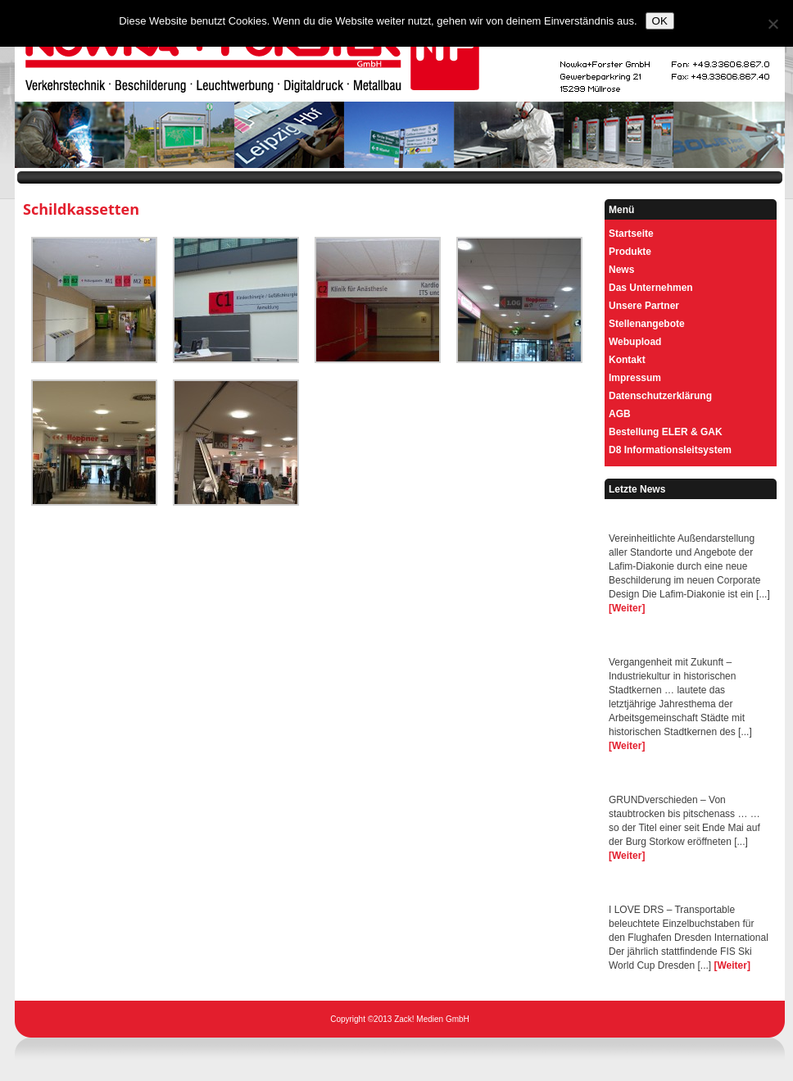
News (621, 269)
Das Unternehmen (651, 287)
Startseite (631, 233)
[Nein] (772, 24)
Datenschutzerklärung (660, 396)
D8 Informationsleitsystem (670, 450)
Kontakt (627, 360)
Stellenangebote (647, 323)
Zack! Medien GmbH (431, 1019)
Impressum (635, 378)
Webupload (635, 341)
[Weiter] (627, 608)
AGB (620, 414)
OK (660, 21)
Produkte (630, 251)
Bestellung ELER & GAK (666, 432)
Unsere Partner (644, 305)
